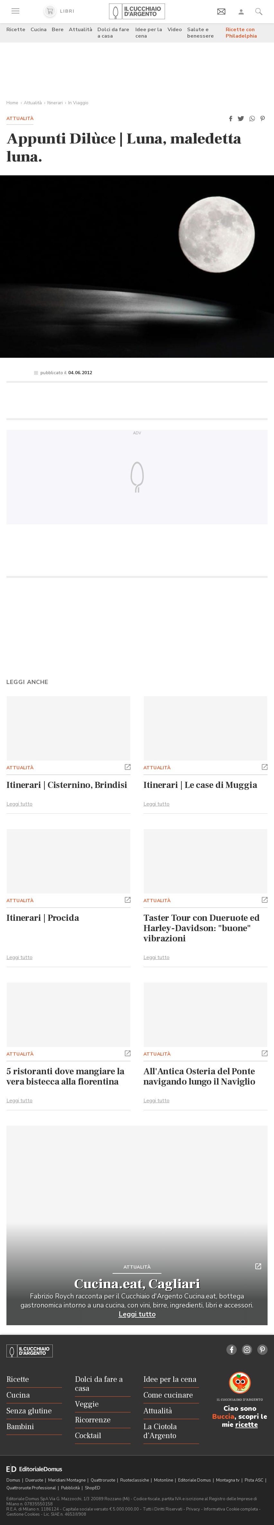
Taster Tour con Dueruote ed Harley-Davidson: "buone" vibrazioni (201, 928)
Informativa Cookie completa (231, 1509)
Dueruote (34, 1480)
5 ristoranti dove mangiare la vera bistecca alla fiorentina (65, 1076)
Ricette (15, 29)
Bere (58, 29)
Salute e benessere (200, 33)
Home (12, 103)
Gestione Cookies (23, 1514)
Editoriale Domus (195, 1480)
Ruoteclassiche (135, 1480)
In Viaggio (78, 103)
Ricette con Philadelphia (241, 33)
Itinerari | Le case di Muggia (200, 785)
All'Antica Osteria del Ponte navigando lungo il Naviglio (199, 1076)
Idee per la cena (148, 33)
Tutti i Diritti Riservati (162, 1509)
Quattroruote (103, 1480)
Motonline (164, 1480)
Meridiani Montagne (67, 1480)
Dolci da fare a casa (113, 33)
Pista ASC (254, 1480)
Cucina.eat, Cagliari (137, 1284)
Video (175, 29)
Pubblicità (71, 1488)
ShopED (92, 1488)
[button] (230, 119)
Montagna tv (228, 1480)
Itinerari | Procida (42, 918)
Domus (13, 1480)
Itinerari (55, 103)
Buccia (223, 1416)
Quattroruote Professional (31, 1488)
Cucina (39, 29)
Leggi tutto (19, 804)
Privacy (193, 1509)
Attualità (80, 29)
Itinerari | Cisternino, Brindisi (66, 785)
